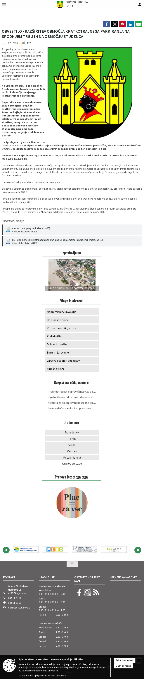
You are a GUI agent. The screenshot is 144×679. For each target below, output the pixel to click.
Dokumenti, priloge (13, 221)
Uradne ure (47, 577)
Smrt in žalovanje (58, 352)
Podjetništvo (55, 336)
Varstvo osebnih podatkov (63, 360)
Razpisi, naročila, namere (71, 382)
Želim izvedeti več (124, 660)
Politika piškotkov (57, 675)
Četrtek (72, 451)
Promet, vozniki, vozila (61, 328)
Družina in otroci (57, 320)
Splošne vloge (56, 369)
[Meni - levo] (4, 4)
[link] (106, 24)
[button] (6, 550)
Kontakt (9, 577)
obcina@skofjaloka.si (19, 607)
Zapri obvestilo (123, 665)
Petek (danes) (72, 457)
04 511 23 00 (14, 598)
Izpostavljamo (71, 253)
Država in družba (57, 344)
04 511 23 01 (14, 602)
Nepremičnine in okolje (61, 312)
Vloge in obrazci (71, 301)
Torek (72, 438)
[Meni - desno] (140, 4)
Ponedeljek (72, 432)
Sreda (71, 445)
